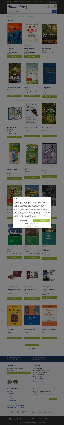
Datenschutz (29, 226)
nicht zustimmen (23, 220)
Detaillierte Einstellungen (32, 224)
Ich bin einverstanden (41, 220)
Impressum (35, 226)
